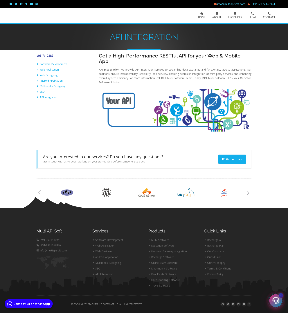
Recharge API (213, 242)
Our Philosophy (214, 264)
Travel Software (159, 287)
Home (202, 15)
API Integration (47, 97)
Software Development (52, 64)
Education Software (161, 247)
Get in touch (232, 159)
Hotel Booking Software (164, 282)
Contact (269, 15)
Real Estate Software (162, 276)
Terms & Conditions (217, 270)
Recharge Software (161, 259)
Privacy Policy (213, 276)
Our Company (214, 253)
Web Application (48, 69)
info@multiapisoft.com (229, 4)
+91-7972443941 (264, 4)
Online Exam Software (163, 264)
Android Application (50, 80)
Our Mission (213, 259)
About (216, 15)
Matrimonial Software (162, 270)
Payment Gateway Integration (167, 253)
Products (235, 15)
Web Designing (47, 75)
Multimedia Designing (51, 86)
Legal (252, 15)
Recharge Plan (214, 247)
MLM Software (158, 242)
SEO (41, 91)
